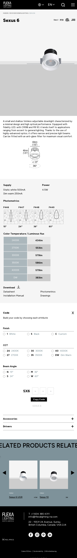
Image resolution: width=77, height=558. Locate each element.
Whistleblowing (51, 551)
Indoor (6, 13)
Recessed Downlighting (19, 13)
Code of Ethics (26, 551)
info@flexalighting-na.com (42, 516)
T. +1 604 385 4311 (39, 513)
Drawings (45, 295)
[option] (10, 216)
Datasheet (9, 291)
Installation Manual (13, 295)
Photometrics (47, 291)
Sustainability (38, 551)
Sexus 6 (32, 13)
